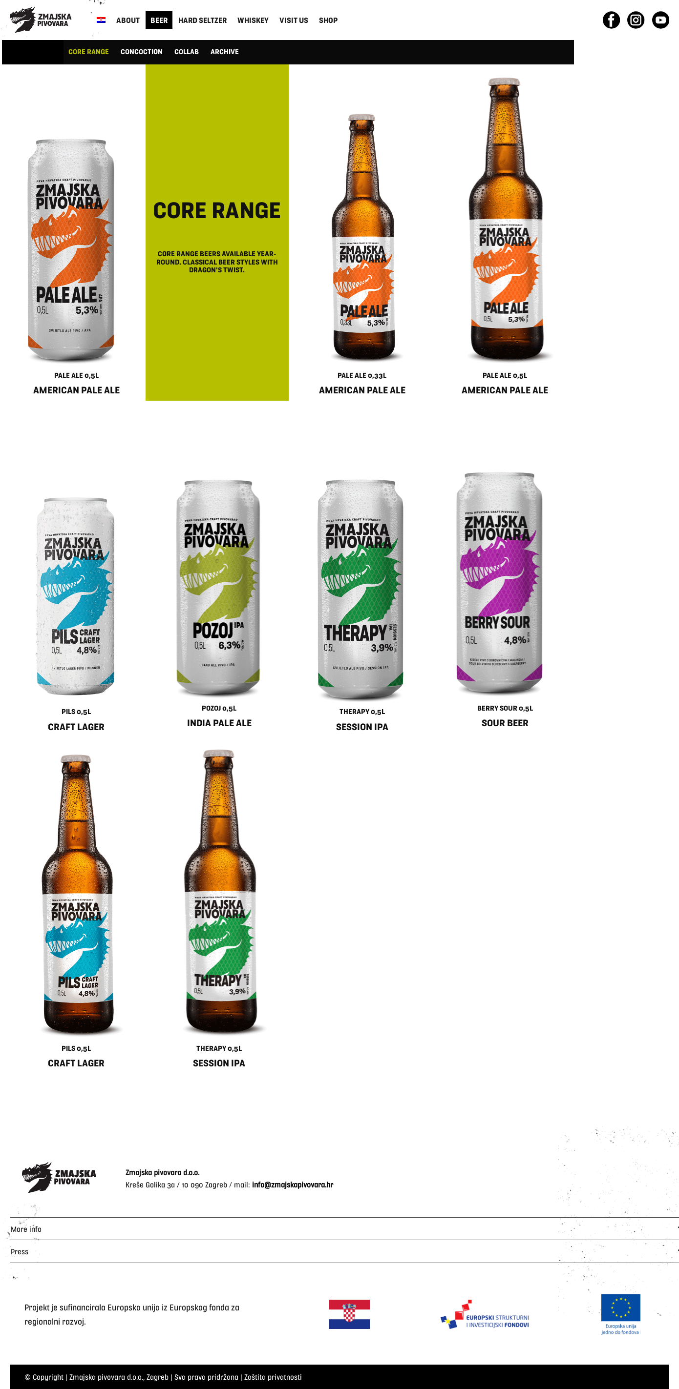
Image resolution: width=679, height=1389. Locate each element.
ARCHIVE (225, 51)
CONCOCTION (142, 51)
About (128, 19)
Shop (328, 19)
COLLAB (186, 51)
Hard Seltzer (202, 19)
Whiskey (253, 19)
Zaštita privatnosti (273, 1376)
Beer (159, 19)
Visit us (293, 19)
